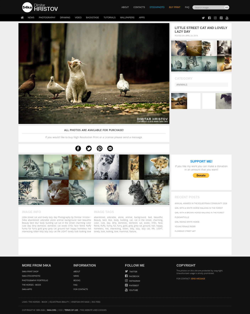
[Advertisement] (125, 247)
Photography (47, 17)
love (116, 231)
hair (153, 225)
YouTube (133, 290)
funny (109, 225)
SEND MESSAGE (198, 278)
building (124, 220)
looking (109, 231)
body (116, 220)
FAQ (187, 7)
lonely (97, 231)
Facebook (134, 276)
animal (129, 217)
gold (125, 225)
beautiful (158, 217)
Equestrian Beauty (59, 301)
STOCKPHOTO (157, 7)
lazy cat (146, 228)
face (160, 222)
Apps (142, 17)
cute (103, 222)
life (153, 228)
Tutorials (110, 17)
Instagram (134, 281)
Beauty (97, 220)
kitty (132, 228)
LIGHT (159, 228)
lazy (138, 228)
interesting (115, 228)
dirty (114, 222)
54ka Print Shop (30, 271)
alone (121, 217)
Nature (132, 231)
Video (78, 17)
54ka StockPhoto (31, 276)
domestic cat (135, 222)
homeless (99, 228)
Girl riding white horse (187, 221)
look (103, 231)
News (31, 17)
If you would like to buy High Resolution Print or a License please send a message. (94, 133)
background (140, 217)
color (96, 222)
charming (157, 220)
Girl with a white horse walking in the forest (199, 208)
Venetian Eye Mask (80, 301)
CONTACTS (139, 7)
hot (106, 228)
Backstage (92, 17)
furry (119, 225)
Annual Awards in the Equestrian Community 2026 (201, 203)
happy (159, 225)
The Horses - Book (31, 284)
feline (96, 225)
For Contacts (81, 289)
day (108, 222)
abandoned (99, 217)
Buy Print (174, 7)
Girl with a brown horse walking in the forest (199, 212)
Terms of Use (71, 310)
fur (114, 225)
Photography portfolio (35, 280)
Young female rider (185, 226)
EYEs (154, 222)
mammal (123, 231)
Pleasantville (182, 217)
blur (110, 220)
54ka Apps (27, 289)
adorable (111, 217)
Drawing (65, 17)
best (104, 220)
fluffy (102, 225)
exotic (147, 222)
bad (150, 217)
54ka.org (51, 310)
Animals (181, 84)
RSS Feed (96, 301)
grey (131, 225)
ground (146, 225)
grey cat (138, 225)
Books (77, 280)
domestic (122, 222)
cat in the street (142, 220)
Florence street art (185, 231)
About (77, 271)
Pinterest (134, 285)
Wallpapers (127, 17)
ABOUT (125, 7)
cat (131, 220)
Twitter (133, 271)
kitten (125, 228)
